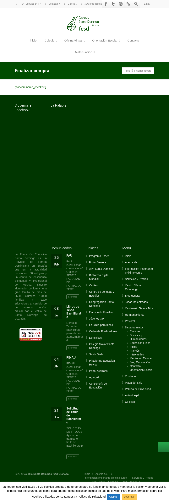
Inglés (133, 346)
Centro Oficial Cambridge (104, 481)
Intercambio (137, 354)
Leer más (72, 297)
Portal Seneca (97, 262)
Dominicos (95, 337)
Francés (135, 350)
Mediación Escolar (141, 358)
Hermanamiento (134, 314)
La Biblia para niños (101, 324)
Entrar (147, 4)
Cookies (130, 401)
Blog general (132, 295)
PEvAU (71, 357)
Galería (69, 4)
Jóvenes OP (96, 318)
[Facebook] (106, 4)
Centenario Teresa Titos (139, 308)
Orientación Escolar (106, 40)
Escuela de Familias (101, 312)
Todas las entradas (136, 302)
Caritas (93, 285)
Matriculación (85, 52)
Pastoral (130, 321)
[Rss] (128, 4)
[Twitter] (113, 4)
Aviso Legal (132, 395)
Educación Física (140, 342)
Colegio (51, 40)
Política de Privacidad (138, 389)
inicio (33, 40)
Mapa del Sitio (133, 382)
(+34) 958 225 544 (27, 4)
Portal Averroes (98, 370)
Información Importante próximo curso (105, 477)
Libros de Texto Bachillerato (73, 312)
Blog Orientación (140, 362)
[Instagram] (121, 4)
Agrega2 (94, 377)
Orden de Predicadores (103, 331)
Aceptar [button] (113, 496)
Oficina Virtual (74, 40)
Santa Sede (96, 354)
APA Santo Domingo (101, 268)
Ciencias (135, 331)
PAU (69, 255)
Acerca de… (132, 262)
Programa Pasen (99, 256)
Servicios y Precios (136, 279)
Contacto (50, 4)
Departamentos (134, 327)
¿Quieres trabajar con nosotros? (99, 4)
